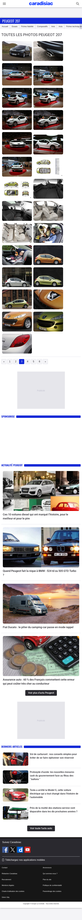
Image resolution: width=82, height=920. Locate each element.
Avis (53, 26)
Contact (4, 867)
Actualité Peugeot (12, 465)
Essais (14, 26)
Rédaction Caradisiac (9, 873)
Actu (61, 26)
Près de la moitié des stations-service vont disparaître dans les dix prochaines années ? (53, 810)
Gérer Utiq (5, 897)
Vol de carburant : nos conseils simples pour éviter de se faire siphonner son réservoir (53, 756)
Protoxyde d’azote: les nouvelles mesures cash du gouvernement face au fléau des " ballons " (52, 776)
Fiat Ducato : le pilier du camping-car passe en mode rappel (38, 627)
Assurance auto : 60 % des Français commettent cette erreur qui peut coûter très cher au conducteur (38, 681)
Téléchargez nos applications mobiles (25, 860)
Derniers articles (11, 746)
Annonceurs (47, 867)
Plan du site (47, 879)
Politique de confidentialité (52, 885)
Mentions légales (8, 885)
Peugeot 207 (11, 21)
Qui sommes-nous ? (50, 873)
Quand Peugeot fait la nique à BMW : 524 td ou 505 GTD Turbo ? (39, 572)
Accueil (5, 26)
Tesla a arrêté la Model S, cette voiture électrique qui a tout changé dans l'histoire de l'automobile (54, 794)
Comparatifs (42, 26)
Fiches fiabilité (27, 26)
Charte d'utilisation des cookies (13, 891)
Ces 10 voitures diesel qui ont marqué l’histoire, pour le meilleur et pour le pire (35, 516)
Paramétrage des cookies (52, 891)
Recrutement (6, 879)
